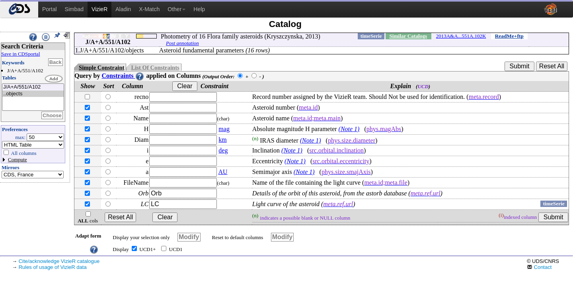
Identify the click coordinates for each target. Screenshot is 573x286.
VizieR (99, 9)
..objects (33, 94)
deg (223, 150)
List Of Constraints (155, 67)
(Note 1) (349, 129)
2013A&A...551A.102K (461, 36)
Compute (17, 159)
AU (222, 171)
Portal (49, 9)
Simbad (74, 9)
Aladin (123, 9)
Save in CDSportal (20, 54)
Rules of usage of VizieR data (53, 267)
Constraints (122, 75)
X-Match (149, 9)
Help (199, 9)
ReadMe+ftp (509, 36)
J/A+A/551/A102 (33, 87)
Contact (539, 267)
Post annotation (182, 43)
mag (224, 129)
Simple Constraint (101, 67)
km (222, 139)
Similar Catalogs (408, 36)
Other (176, 9)
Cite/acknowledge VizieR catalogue (59, 261)
